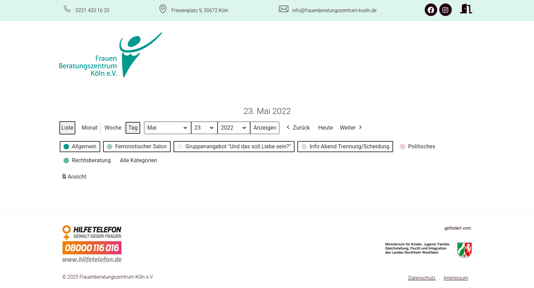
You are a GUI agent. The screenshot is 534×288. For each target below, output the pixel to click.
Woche (112, 127)
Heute (325, 127)
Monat (90, 127)
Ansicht (75, 178)
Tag (132, 127)
